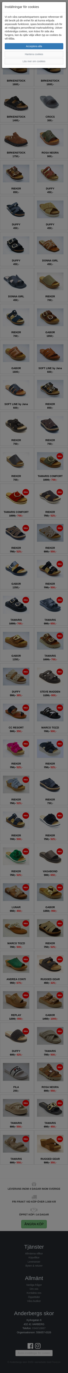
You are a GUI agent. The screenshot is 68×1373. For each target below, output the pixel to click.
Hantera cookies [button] (34, 54)
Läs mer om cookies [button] (34, 61)
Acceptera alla (34, 46)
